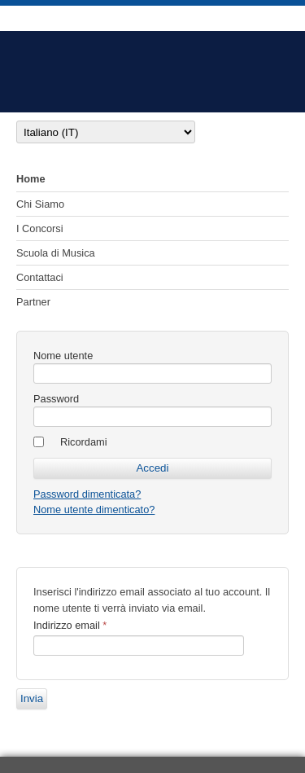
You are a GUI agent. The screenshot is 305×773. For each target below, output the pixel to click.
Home (31, 179)
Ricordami (83, 442)
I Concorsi (39, 228)
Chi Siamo (40, 204)
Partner (33, 302)
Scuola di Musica (55, 253)
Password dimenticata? (87, 494)
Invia (31, 698)
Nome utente (63, 355)
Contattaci (39, 277)
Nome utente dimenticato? (94, 509)
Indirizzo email (70, 625)
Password (56, 399)
